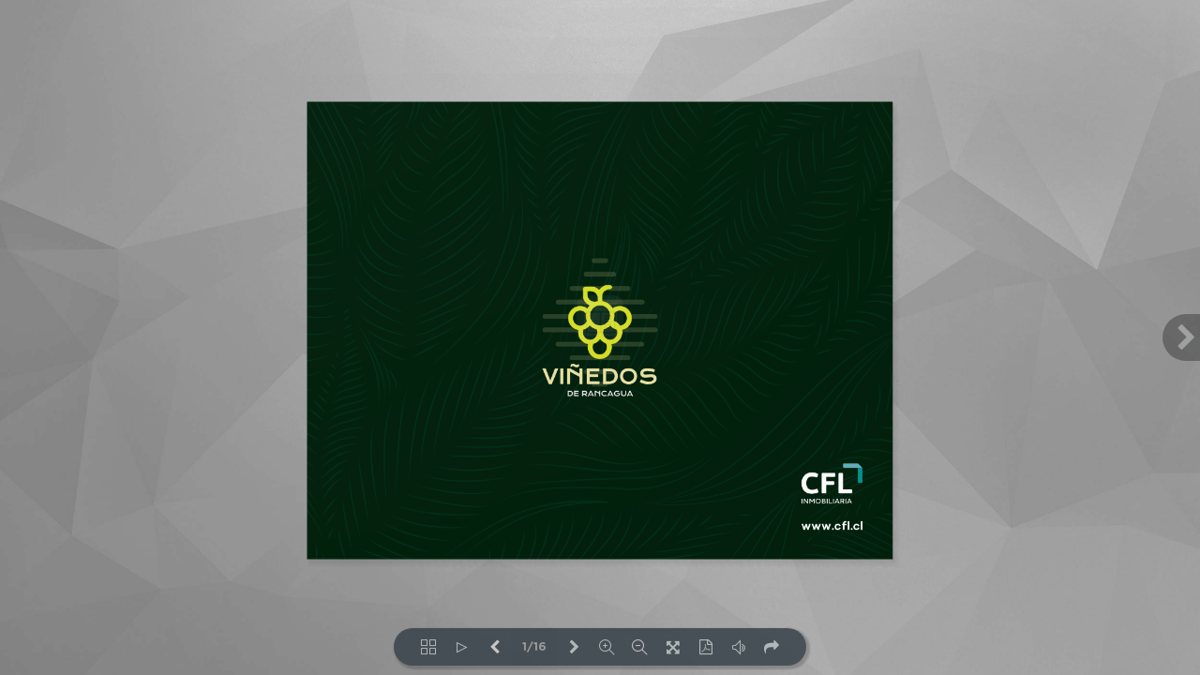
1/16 (534, 647)
